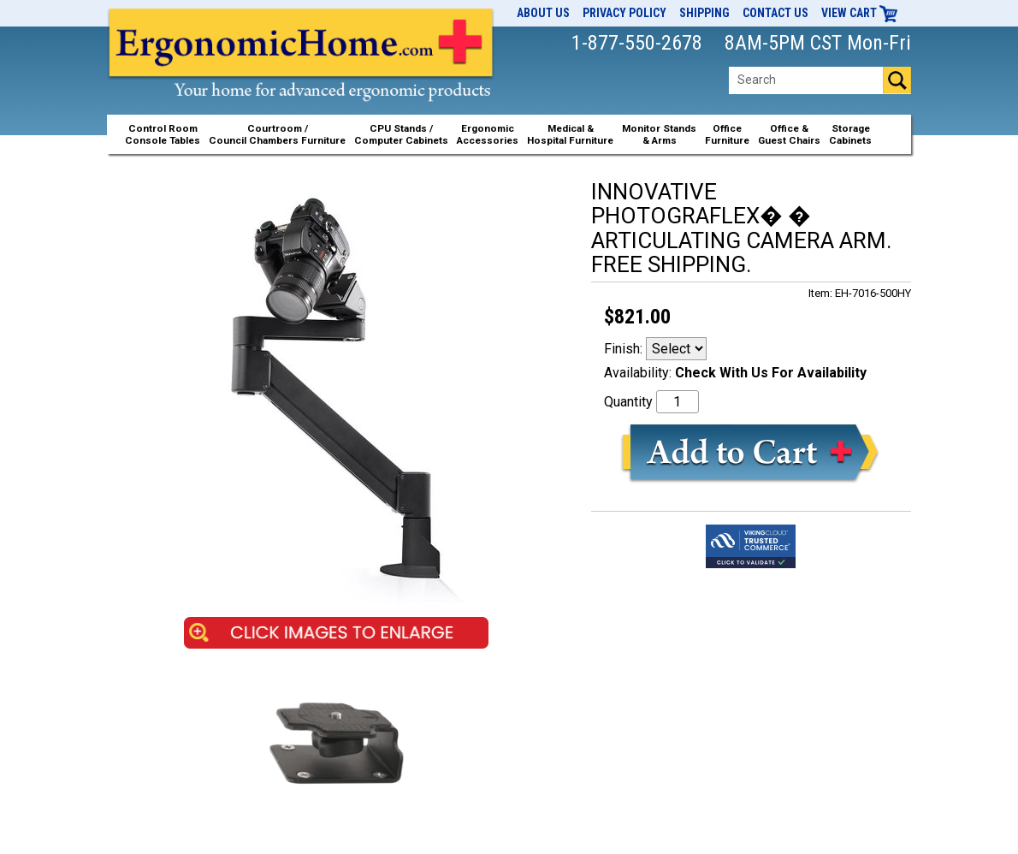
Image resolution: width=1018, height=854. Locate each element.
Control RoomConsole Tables (162, 134)
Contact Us (775, 13)
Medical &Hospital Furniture (570, 134)
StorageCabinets (850, 134)
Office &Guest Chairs (789, 134)
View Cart (859, 13)
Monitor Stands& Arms (659, 134)
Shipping (704, 13)
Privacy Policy (624, 13)
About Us (543, 13)
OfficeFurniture (727, 134)
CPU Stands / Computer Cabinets (401, 134)
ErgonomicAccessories (487, 134)
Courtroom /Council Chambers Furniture (277, 134)
